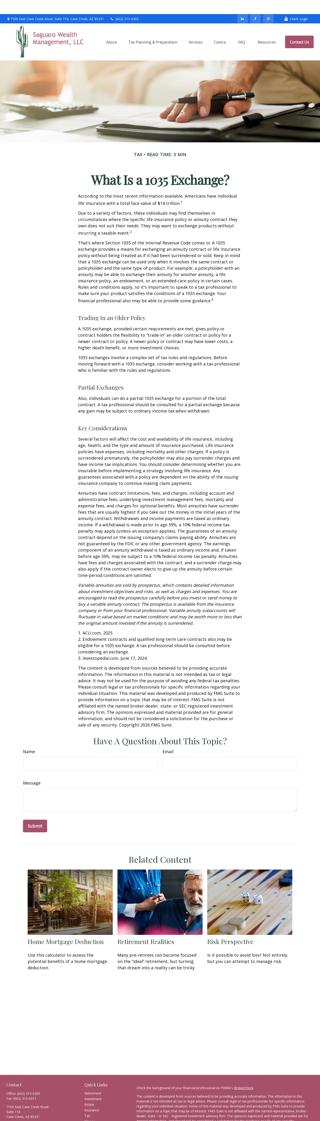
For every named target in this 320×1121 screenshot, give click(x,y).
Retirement (92, 1079)
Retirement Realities (145, 927)
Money (89, 1107)
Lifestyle (90, 1113)
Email (167, 737)
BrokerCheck (243, 1074)
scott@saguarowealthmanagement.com (37, 1111)
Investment (93, 1085)
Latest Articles (95, 1118)
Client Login (296, 5)
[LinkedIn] (242, 4)
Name (29, 737)
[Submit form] (35, 812)
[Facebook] (255, 4)
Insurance (91, 1096)
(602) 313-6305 (124, 5)
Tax (87, 1101)
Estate (89, 1090)
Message (32, 769)
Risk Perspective (230, 927)
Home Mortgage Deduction (66, 927)
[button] (111, 28)
